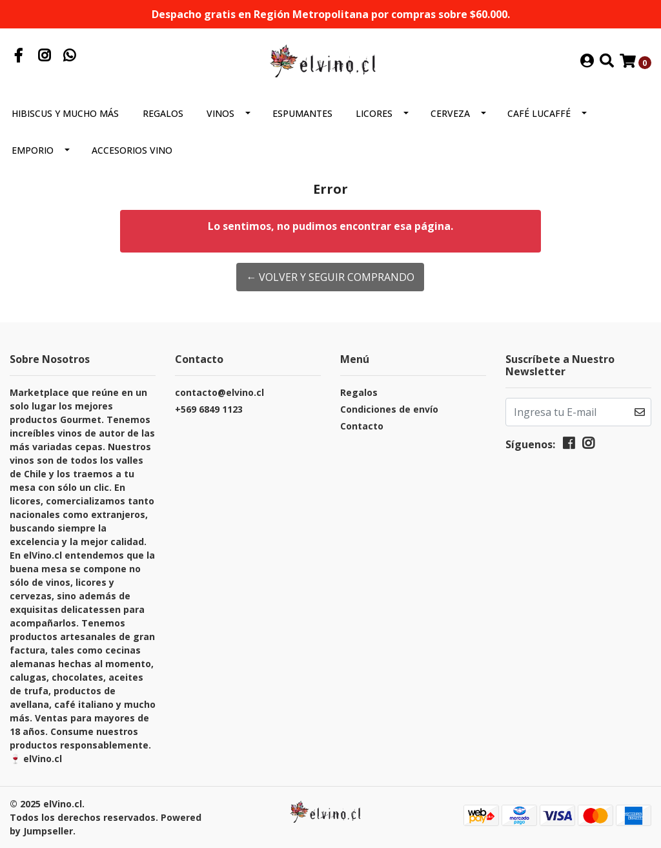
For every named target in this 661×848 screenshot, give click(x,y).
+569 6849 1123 (209, 409)
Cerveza (450, 113)
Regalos (163, 113)
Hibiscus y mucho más (65, 113)
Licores (374, 113)
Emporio (33, 150)
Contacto (361, 426)
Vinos (220, 113)
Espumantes (302, 113)
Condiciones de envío (389, 409)
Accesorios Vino (132, 150)
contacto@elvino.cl (219, 392)
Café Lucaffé (539, 113)
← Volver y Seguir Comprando (330, 277)
